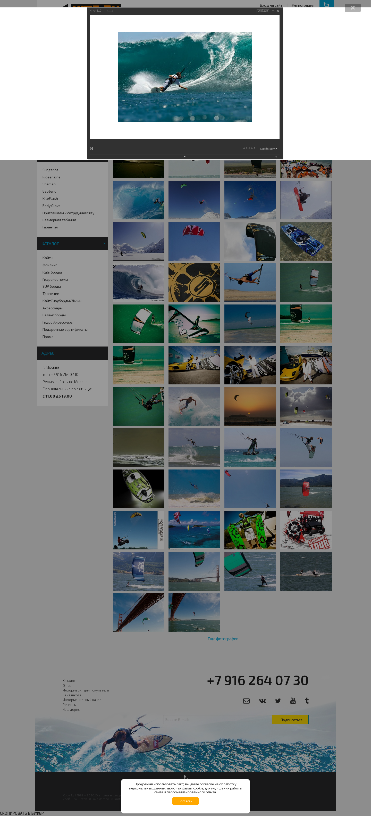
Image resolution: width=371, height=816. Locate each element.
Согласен (185, 801)
